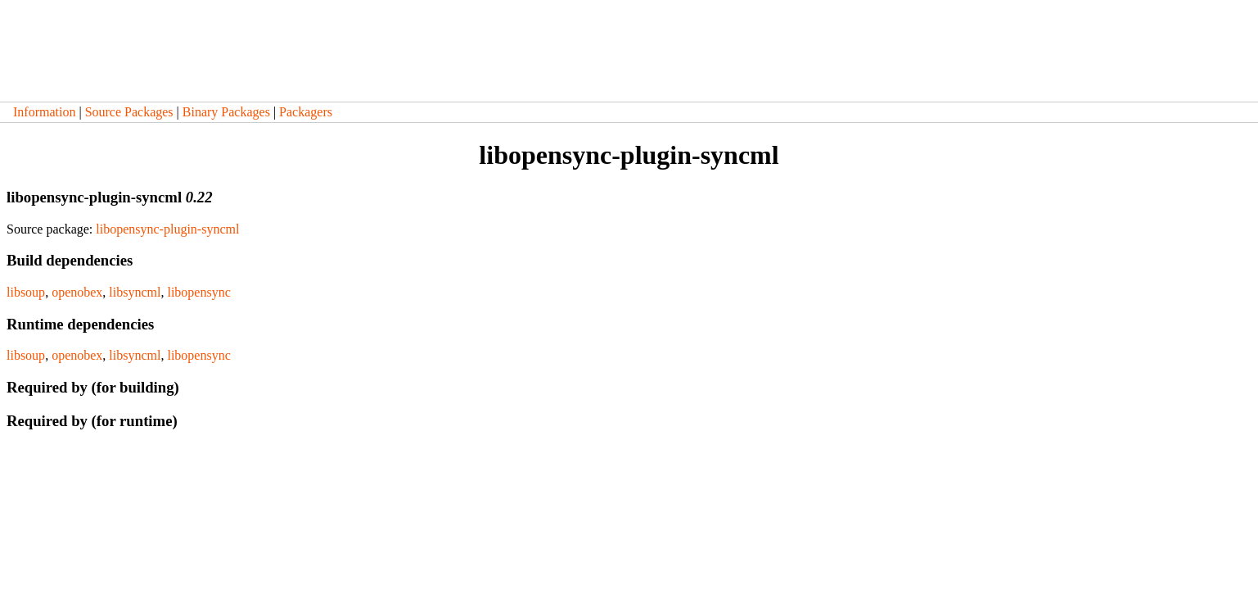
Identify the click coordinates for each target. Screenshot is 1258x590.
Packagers (305, 112)
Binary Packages (226, 112)
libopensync (198, 292)
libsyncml (134, 292)
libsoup (26, 292)
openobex (77, 292)
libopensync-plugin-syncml (167, 229)
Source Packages (129, 112)
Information (44, 112)
